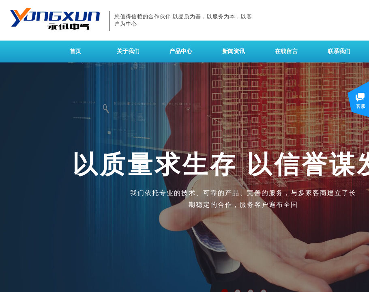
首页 (75, 51)
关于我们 (128, 51)
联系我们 (339, 51)
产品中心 (180, 51)
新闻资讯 (233, 51)
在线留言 (286, 51)
